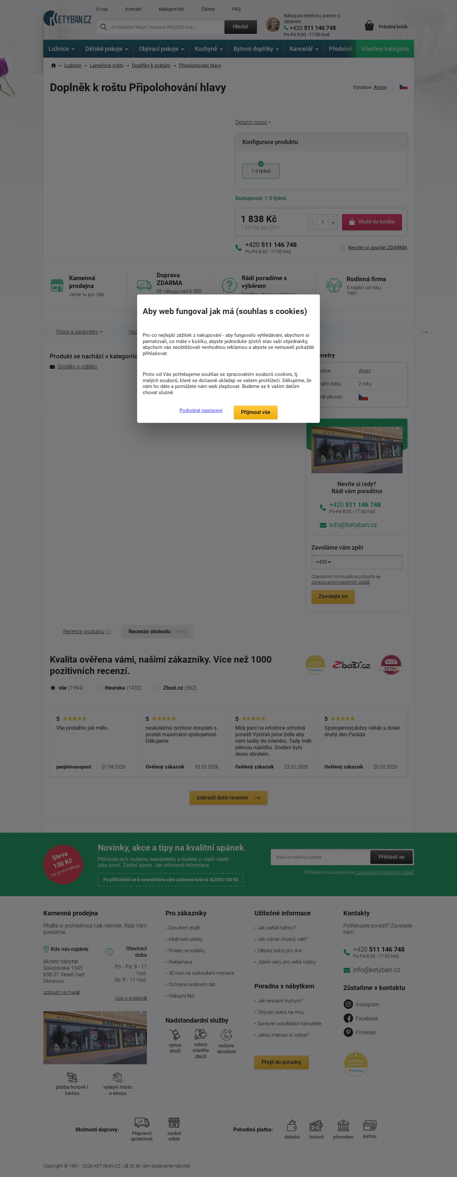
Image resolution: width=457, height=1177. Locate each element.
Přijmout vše (255, 412)
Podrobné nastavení (200, 410)
